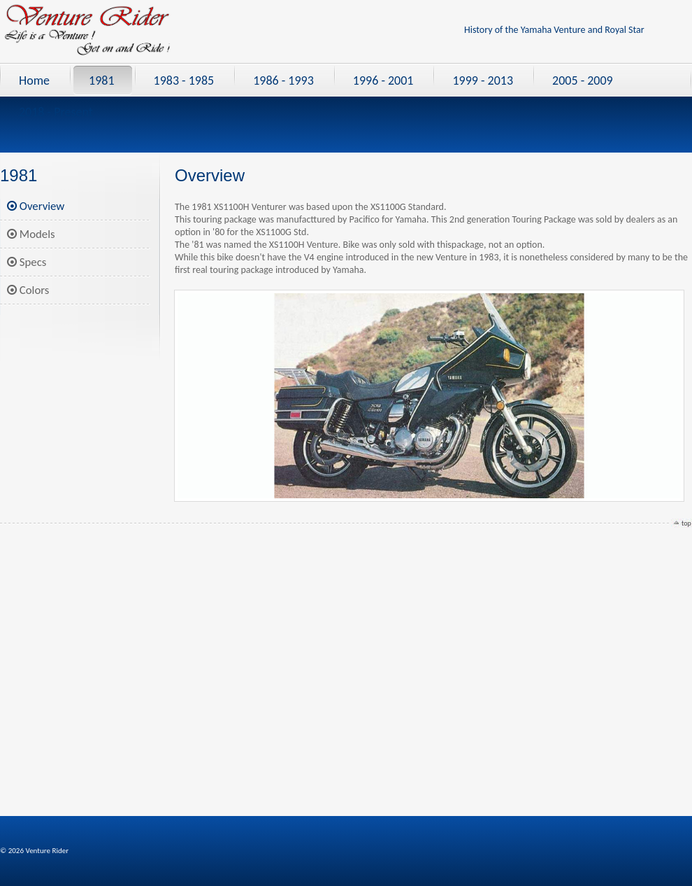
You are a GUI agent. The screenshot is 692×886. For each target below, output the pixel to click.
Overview (35, 206)
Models (31, 234)
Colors (28, 290)
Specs (26, 262)
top (686, 523)
